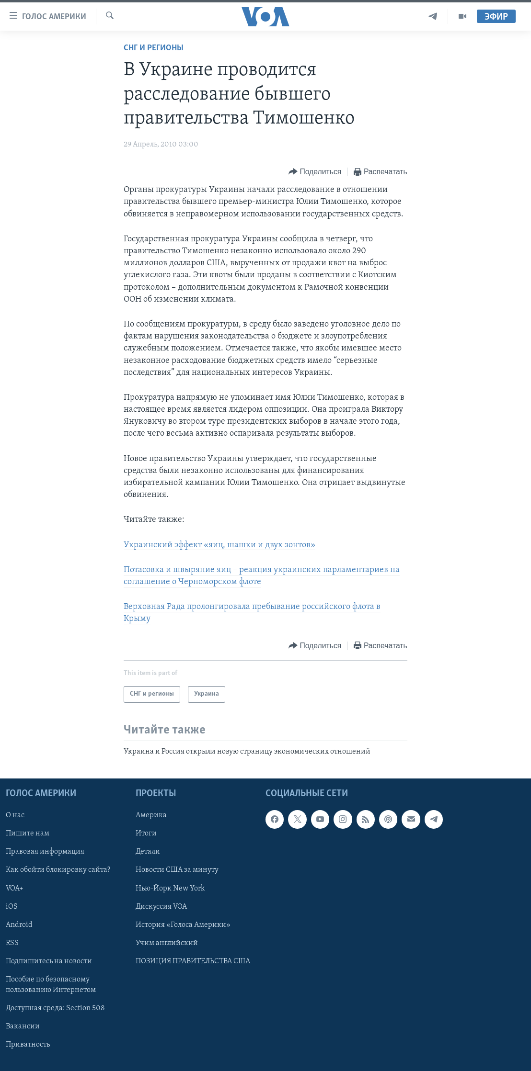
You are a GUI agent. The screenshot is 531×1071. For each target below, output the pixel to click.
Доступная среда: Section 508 (55, 1008)
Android (19, 925)
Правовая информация (45, 852)
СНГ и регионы (154, 48)
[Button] (315, 172)
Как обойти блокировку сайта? (58, 870)
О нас (15, 815)
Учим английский (167, 943)
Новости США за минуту (177, 870)
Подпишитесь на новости (49, 961)
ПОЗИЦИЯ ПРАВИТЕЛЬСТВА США (193, 961)
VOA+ (14, 888)
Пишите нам (27, 833)
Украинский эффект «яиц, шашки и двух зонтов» (219, 545)
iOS (12, 907)
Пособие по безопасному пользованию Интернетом (51, 985)
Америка (151, 815)
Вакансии (23, 1026)
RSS (12, 943)
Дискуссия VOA (161, 907)
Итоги (146, 833)
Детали (148, 852)
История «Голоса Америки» (183, 925)
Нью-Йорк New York (170, 888)
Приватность (28, 1044)
